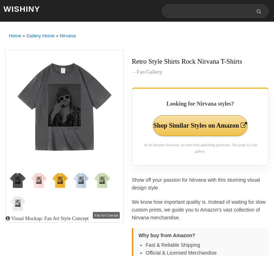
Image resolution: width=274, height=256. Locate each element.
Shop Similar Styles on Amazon (200, 125)
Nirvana (68, 35)
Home (15, 35)
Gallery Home (40, 35)
